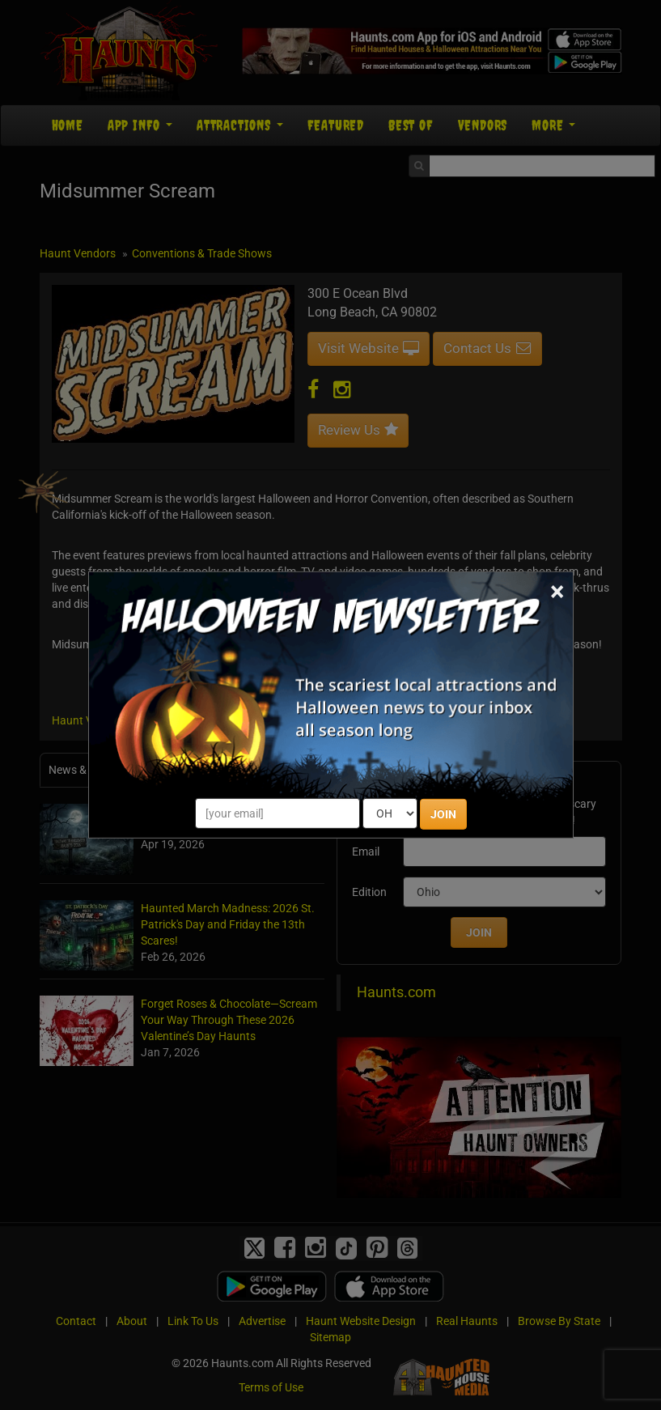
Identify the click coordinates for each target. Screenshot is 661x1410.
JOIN (443, 814)
